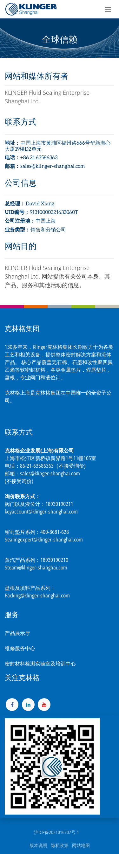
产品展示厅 (17, 633)
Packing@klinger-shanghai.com (37, 595)
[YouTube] (44, 704)
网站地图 (81, 845)
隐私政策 (60, 845)
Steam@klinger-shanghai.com (36, 567)
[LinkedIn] (28, 704)
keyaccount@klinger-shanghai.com (41, 511)
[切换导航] (108, 9)
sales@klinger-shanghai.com (50, 473)
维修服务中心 (20, 648)
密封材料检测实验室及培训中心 (40, 663)
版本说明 (38, 845)
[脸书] (12, 704)
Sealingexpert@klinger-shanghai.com (44, 539)
